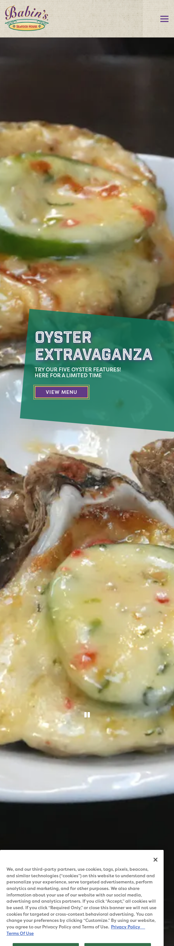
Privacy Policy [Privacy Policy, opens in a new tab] (128, 936)
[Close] (155, 868)
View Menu (67, 391)
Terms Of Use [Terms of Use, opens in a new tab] (20, 942)
